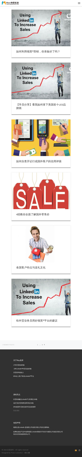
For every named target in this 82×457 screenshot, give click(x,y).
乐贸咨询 (10, 450)
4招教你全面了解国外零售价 (32, 214)
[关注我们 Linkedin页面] (79, 450)
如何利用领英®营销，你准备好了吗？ (38, 51)
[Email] (76, 450)
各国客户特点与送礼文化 (31, 267)
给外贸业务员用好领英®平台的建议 (36, 320)
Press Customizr (17, 453)
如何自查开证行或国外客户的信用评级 (39, 161)
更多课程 (16, 411)
